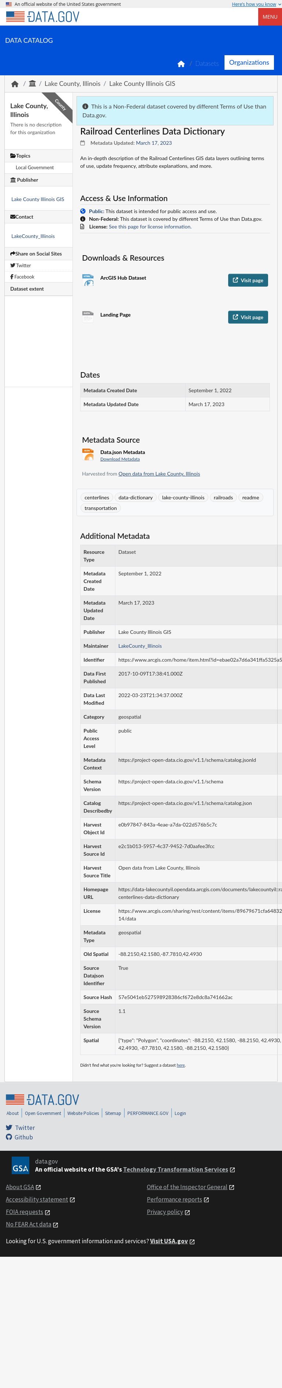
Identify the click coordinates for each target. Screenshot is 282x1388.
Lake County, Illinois (72, 83)
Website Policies (83, 1113)
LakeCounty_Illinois (33, 236)
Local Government (35, 167)
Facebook (22, 277)
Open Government (43, 1113)
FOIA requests (24, 1212)
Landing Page (115, 314)
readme (250, 497)
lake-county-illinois (183, 497)
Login (180, 1113)
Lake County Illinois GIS (142, 83)
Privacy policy (165, 1212)
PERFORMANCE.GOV (147, 1113)
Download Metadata (120, 459)
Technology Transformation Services (175, 1169)
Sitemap (113, 1113)
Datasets (207, 63)
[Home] (42, 17)
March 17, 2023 (154, 143)
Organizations (249, 62)
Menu (270, 16)
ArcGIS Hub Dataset (123, 278)
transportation (101, 508)
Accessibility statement (37, 1199)
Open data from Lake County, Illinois (159, 473)
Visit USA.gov (169, 1241)
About (13, 1113)
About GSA (20, 1187)
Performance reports (174, 1199)
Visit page (248, 280)
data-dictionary (136, 497)
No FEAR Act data (28, 1224)
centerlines (97, 497)
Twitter (20, 265)
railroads (223, 497)
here (181, 1065)
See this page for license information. (150, 226)
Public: (96, 211)
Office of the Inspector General (187, 1187)
